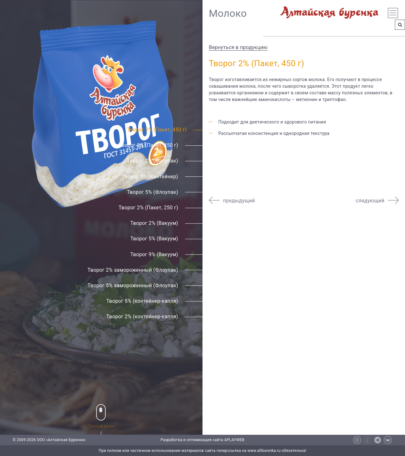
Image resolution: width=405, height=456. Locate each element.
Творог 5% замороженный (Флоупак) (133, 285)
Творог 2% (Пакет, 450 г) (157, 130)
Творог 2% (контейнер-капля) (142, 317)
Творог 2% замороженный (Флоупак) (133, 270)
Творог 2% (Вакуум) (154, 223)
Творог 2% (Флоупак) (152, 161)
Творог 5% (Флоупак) (152, 192)
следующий (370, 201)
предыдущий (239, 201)
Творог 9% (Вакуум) (154, 254)
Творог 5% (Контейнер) (150, 177)
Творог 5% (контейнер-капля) (142, 301)
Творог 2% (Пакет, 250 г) (148, 208)
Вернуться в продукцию (238, 47)
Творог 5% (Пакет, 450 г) (148, 145)
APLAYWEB (234, 440)
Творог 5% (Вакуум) (154, 239)
